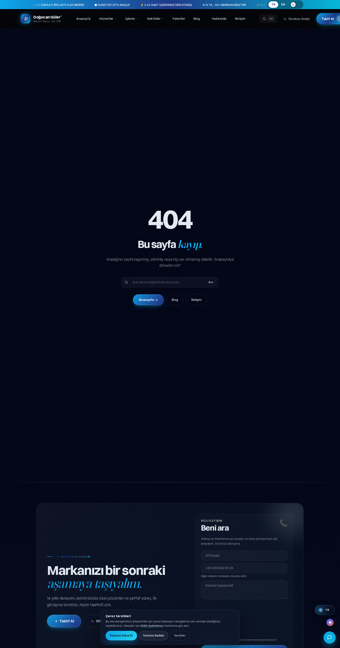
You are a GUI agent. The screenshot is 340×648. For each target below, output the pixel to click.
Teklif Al (64, 621)
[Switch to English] (325, 610)
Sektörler (155, 19)
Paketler (179, 19)
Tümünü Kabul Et (121, 635)
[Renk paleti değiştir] (330, 622)
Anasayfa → (148, 300)
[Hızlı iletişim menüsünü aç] (330, 638)
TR (273, 4)
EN (283, 4)
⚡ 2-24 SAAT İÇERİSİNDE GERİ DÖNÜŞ (139, 5)
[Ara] (268, 19)
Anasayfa (83, 19)
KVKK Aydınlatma (152, 626)
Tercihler (180, 635)
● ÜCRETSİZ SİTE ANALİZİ (85, 5)
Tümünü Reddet (153, 635)
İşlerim (131, 19)
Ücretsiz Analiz (297, 19)
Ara (210, 282)
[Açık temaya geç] (296, 5)
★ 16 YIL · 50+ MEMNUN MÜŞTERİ (197, 5)
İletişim (240, 19)
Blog (198, 19)
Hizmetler (108, 19)
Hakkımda (219, 19)
